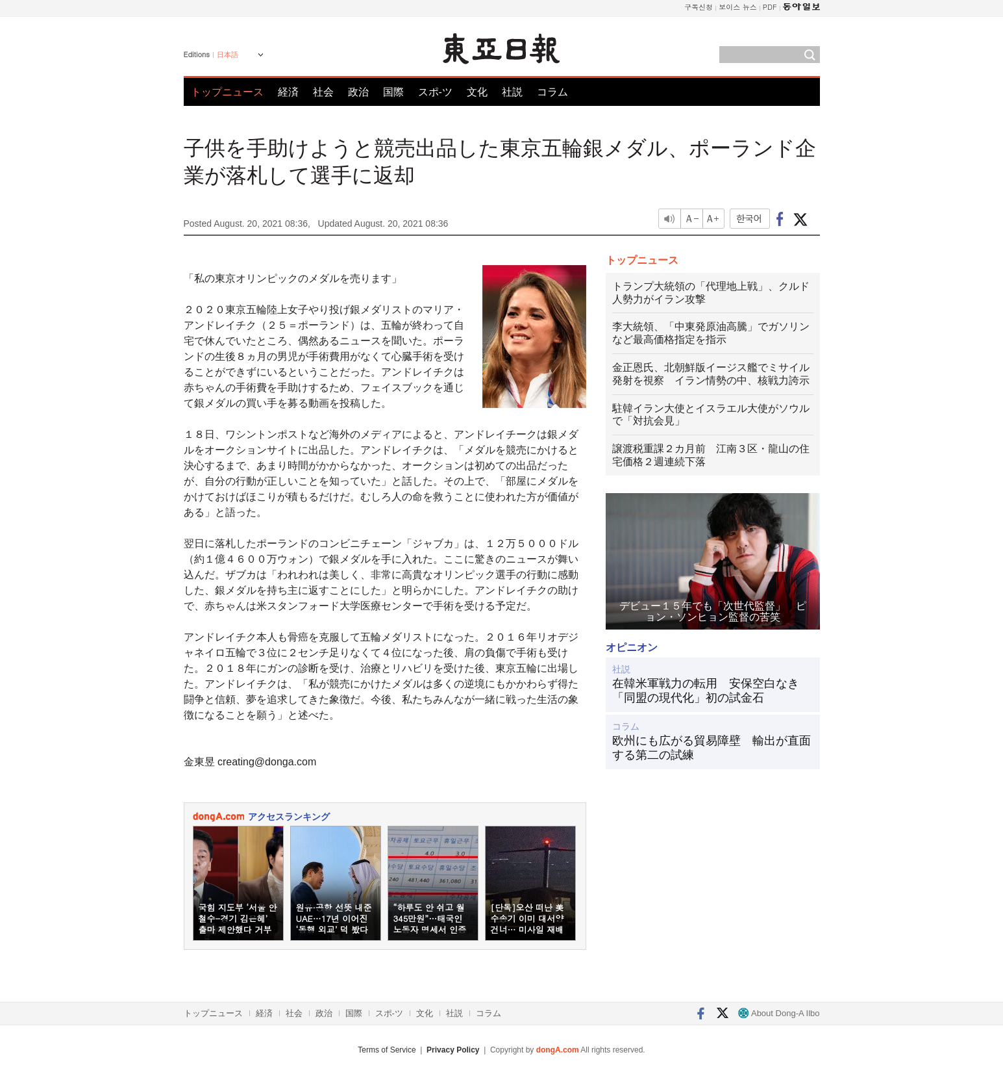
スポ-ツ (435, 91)
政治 (358, 91)
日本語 (227, 54)
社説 (512, 91)
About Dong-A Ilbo (778, 1013)
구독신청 (698, 7)
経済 (288, 91)
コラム (552, 91)
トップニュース (227, 91)
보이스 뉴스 (738, 7)
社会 (323, 91)
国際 (393, 91)
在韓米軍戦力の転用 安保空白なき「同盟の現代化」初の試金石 (705, 690)
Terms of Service (386, 1049)
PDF (770, 7)
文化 (477, 91)
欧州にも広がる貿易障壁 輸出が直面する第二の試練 (711, 747)
